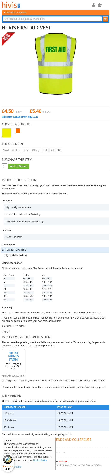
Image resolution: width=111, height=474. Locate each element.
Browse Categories (16, 12)
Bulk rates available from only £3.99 (20, 116)
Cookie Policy (40, 460)
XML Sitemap (87, 465)
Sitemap (77, 465)
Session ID (67, 465)
